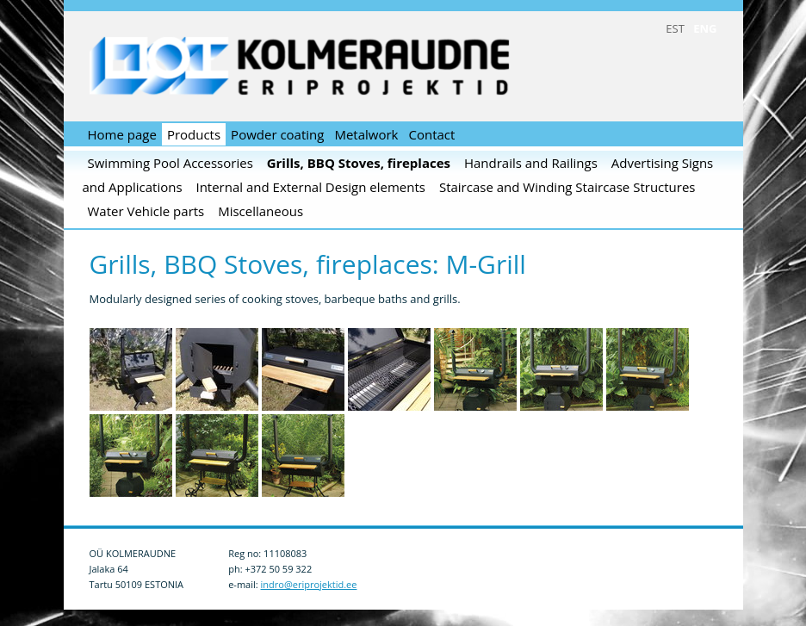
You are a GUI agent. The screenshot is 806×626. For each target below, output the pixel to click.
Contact (431, 134)
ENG (704, 28)
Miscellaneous (260, 211)
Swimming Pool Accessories (170, 162)
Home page (122, 134)
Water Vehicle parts (146, 211)
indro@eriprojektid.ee (309, 584)
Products (193, 134)
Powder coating (277, 134)
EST (675, 28)
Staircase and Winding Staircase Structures (567, 186)
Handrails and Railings (531, 162)
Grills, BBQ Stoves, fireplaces (358, 162)
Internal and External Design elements (310, 186)
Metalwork (366, 134)
